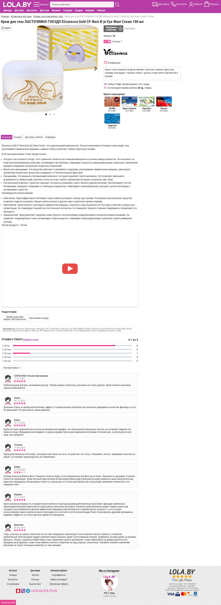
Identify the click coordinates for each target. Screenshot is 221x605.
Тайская (101, 10)
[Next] (95, 68)
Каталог (13, 570)
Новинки (89, 10)
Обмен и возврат (58, 579)
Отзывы (35, 579)
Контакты (13, 579)
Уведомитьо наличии (112, 28)
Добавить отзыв (31, 339)
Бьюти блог (35, 584)
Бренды (8, 10)
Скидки (79, 10)
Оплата (35, 575)
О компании (13, 584)
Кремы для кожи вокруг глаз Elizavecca (15, 318)
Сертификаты (59, 575)
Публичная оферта (58, 584)
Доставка (35, 570)
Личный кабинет (58, 570)
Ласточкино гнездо (39, 318)
